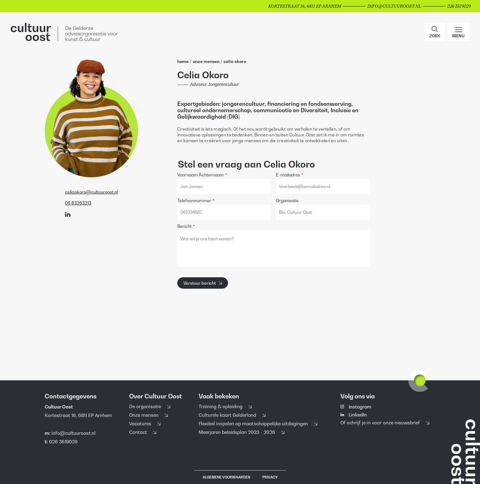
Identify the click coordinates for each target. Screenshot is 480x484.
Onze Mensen (206, 61)
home (183, 61)
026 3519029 (63, 441)
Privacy (270, 477)
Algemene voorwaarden (226, 477)
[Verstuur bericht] (202, 283)
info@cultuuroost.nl (73, 433)
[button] (434, 32)
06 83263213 (78, 203)
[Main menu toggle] (458, 32)
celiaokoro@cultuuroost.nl (91, 192)
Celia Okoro (234, 61)
